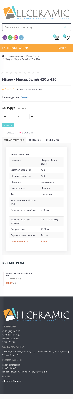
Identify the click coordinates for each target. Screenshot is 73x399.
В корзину (8, 125)
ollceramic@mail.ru (12, 380)
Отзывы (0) (52, 140)
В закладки (9, 133)
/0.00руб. (57, 37)
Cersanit (25, 97)
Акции (23, 48)
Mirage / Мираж (33, 56)
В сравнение (26, 133)
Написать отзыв (36, 89)
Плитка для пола (15, 56)
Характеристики (14, 140)
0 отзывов (22, 89)
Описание (35, 140)
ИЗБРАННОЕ (67, 38)
